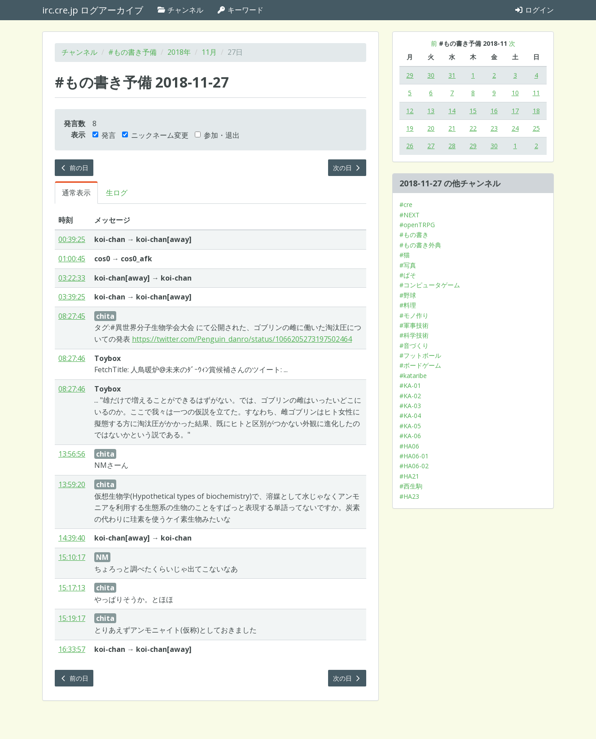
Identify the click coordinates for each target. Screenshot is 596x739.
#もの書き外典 (420, 245)
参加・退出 (217, 135)
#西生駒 (410, 486)
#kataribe (413, 375)
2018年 (179, 52)
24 (515, 128)
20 (430, 128)
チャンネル (180, 10)
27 (430, 145)
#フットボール (420, 355)
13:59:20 (71, 484)
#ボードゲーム (420, 365)
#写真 (407, 265)
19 (409, 128)
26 (409, 145)
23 (494, 128)
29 (409, 75)
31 (452, 75)
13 (430, 110)
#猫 (404, 255)
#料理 (407, 305)
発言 (104, 135)
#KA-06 (410, 435)
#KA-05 (410, 426)
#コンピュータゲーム (429, 285)
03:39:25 (71, 297)
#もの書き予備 (132, 52)
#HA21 (409, 476)
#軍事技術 (414, 325)
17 (515, 110)
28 (452, 145)
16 (494, 110)
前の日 (74, 167)
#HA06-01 (414, 456)
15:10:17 (71, 557)
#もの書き (414, 234)
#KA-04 (410, 415)
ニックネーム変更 (155, 135)
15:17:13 (71, 588)
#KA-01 (410, 385)
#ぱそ (407, 275)
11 (536, 92)
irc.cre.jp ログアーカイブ (92, 10)
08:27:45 (71, 316)
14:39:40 (71, 538)
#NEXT (409, 215)
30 (430, 75)
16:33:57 (71, 649)
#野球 (407, 295)
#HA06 (409, 446)
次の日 (347, 167)
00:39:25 (71, 239)
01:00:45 (71, 259)
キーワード (240, 10)
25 (536, 128)
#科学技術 (414, 335)
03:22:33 (71, 278)
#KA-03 (410, 405)
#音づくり (414, 345)
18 (536, 110)
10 (515, 92)
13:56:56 (71, 454)
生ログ (116, 193)
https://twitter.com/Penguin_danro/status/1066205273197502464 (242, 339)
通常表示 (76, 193)
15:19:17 (71, 618)
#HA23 (409, 496)
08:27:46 (71, 358)
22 (473, 128)
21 (452, 128)
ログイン (534, 10)
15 (473, 110)
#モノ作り (414, 315)
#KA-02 (410, 395)
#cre (405, 204)
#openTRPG (417, 224)
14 (452, 110)
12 (409, 110)
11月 (209, 52)
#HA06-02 (414, 466)
